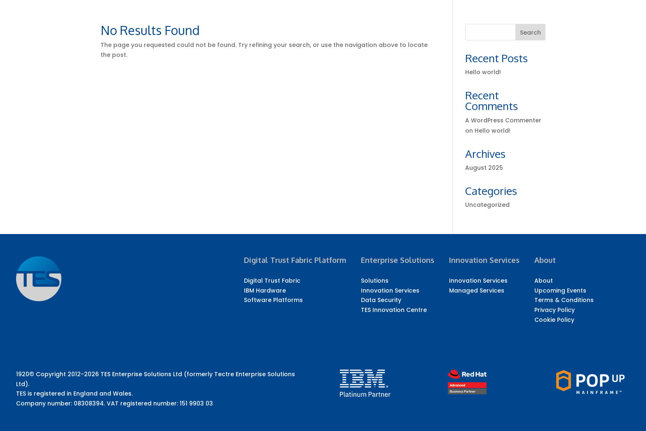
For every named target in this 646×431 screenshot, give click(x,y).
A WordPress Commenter (503, 120)
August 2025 (484, 168)
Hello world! (483, 72)
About (543, 280)
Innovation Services (390, 290)
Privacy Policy (554, 310)
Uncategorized (487, 205)
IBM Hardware (265, 290)
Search (530, 32)
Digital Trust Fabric (272, 280)
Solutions (375, 280)
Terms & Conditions (564, 300)
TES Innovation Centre (394, 310)
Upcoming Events (560, 290)
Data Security (381, 300)
